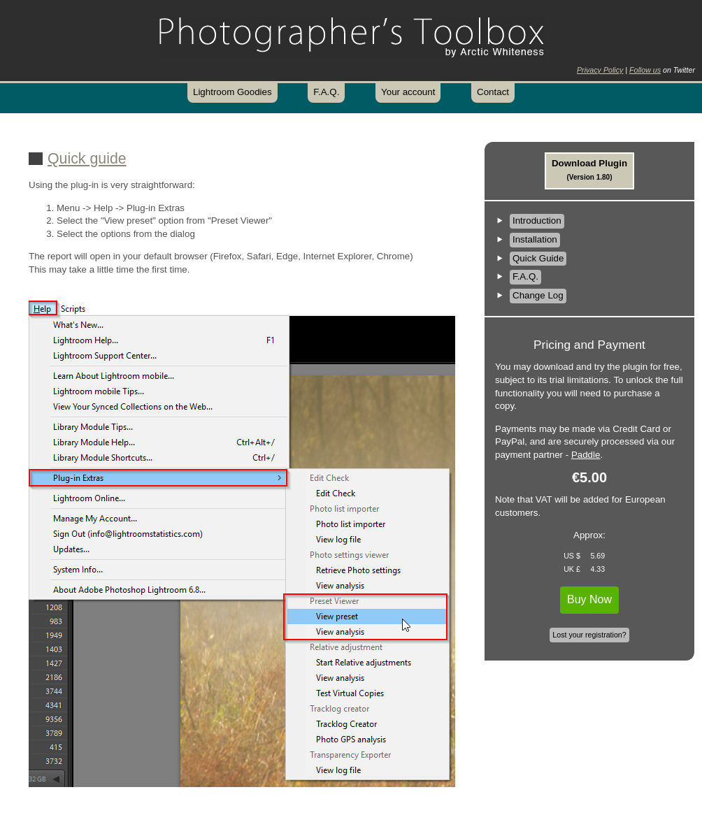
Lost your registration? (589, 634)
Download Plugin (589, 169)
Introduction (537, 220)
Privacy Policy (600, 70)
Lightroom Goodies (232, 92)
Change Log (538, 295)
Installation (535, 239)
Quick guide (87, 158)
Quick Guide (538, 258)
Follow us (645, 70)
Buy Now (589, 599)
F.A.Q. (326, 92)
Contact (493, 92)
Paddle (586, 454)
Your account (408, 92)
